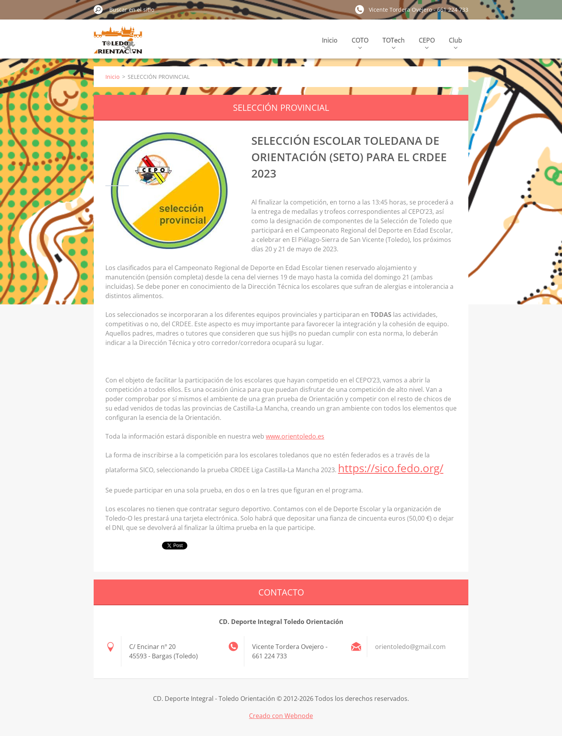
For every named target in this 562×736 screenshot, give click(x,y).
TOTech (393, 42)
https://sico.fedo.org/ (390, 467)
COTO (360, 42)
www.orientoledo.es (295, 436)
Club (455, 42)
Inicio (330, 40)
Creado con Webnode (281, 715)
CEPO (427, 42)
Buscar (98, 9)
